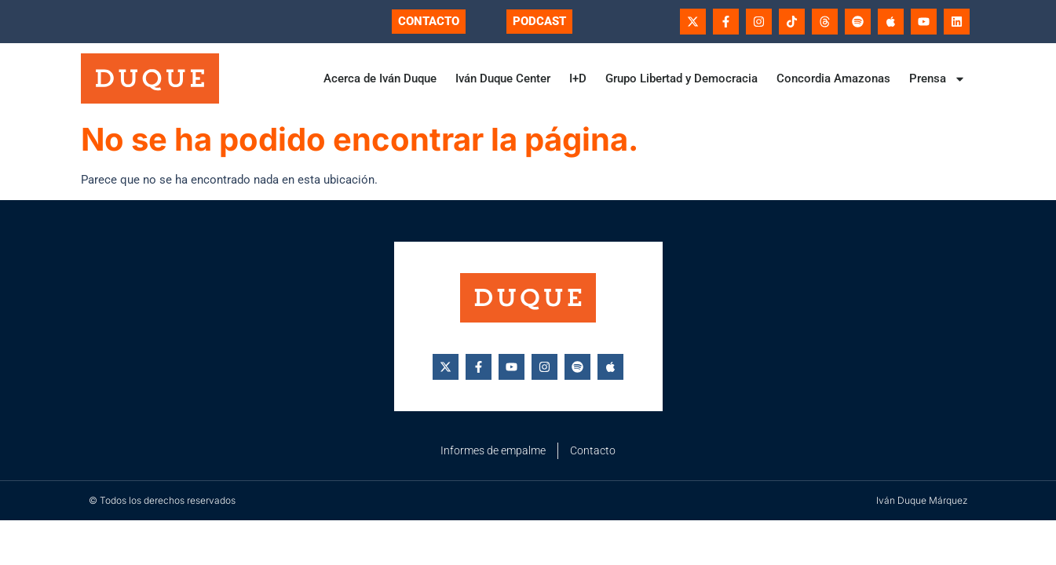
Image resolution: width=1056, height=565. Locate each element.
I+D (577, 78)
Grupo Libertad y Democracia (681, 78)
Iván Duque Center (502, 78)
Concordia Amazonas (833, 78)
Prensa (937, 78)
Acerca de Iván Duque (380, 78)
